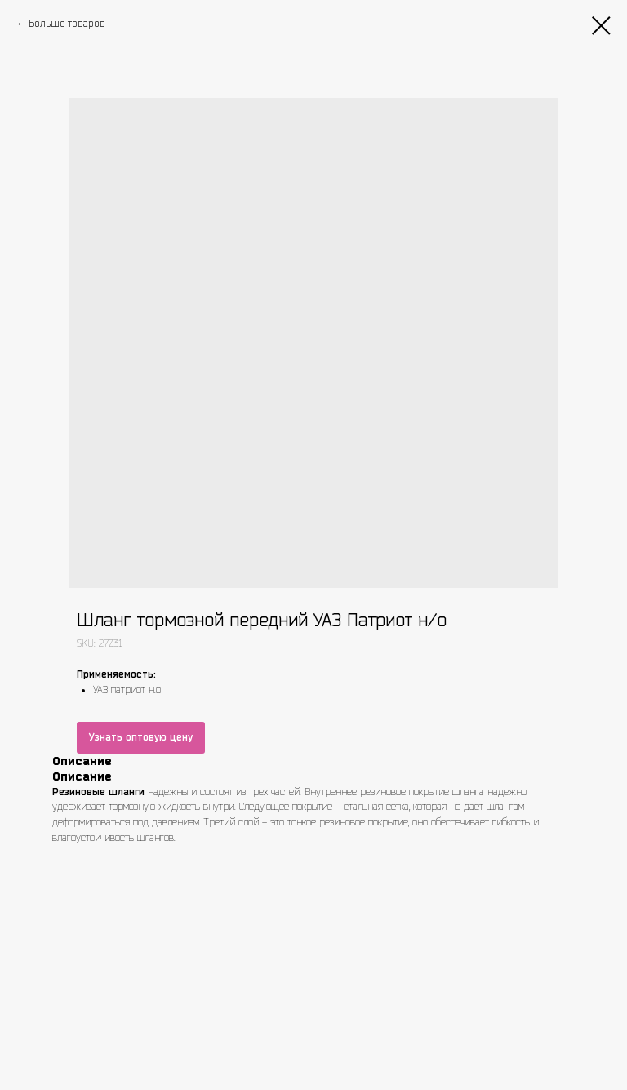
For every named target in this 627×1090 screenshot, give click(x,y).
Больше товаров (67, 23)
